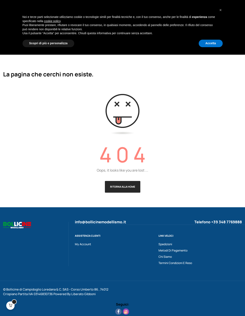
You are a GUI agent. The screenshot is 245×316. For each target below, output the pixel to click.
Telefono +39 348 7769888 (218, 221)
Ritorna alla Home (122, 186)
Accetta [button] (210, 304)
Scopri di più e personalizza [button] (48, 304)
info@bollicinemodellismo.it (100, 221)
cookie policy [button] (52, 282)
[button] (220, 271)
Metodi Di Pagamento (172, 250)
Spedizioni (165, 244)
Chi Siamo (165, 257)
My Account (83, 244)
